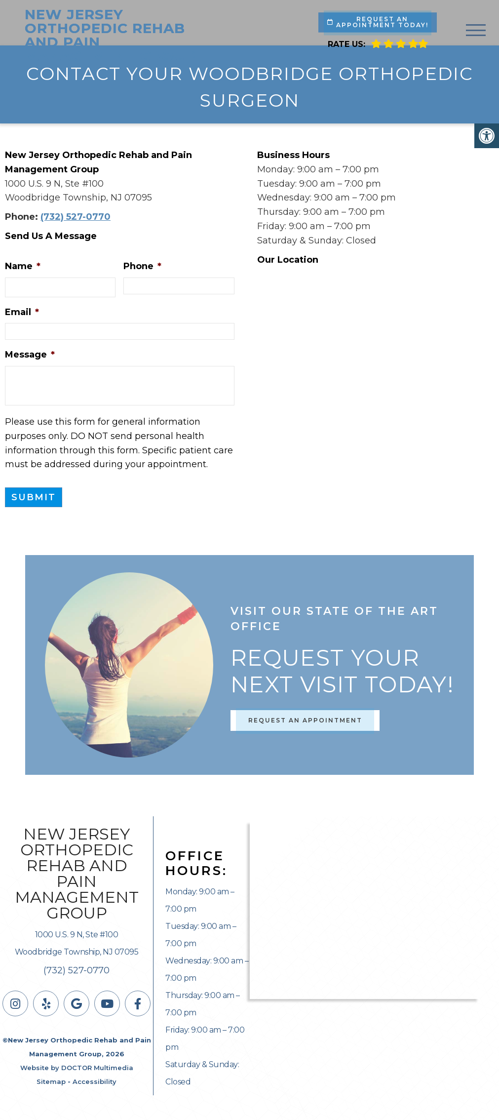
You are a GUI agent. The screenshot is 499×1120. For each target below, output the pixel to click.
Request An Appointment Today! (377, 22)
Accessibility (94, 1081)
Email (22, 312)
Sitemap (51, 1081)
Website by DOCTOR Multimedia (76, 1068)
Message (30, 354)
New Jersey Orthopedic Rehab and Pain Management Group (110, 35)
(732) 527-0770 (75, 216)
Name (22, 266)
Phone (142, 266)
